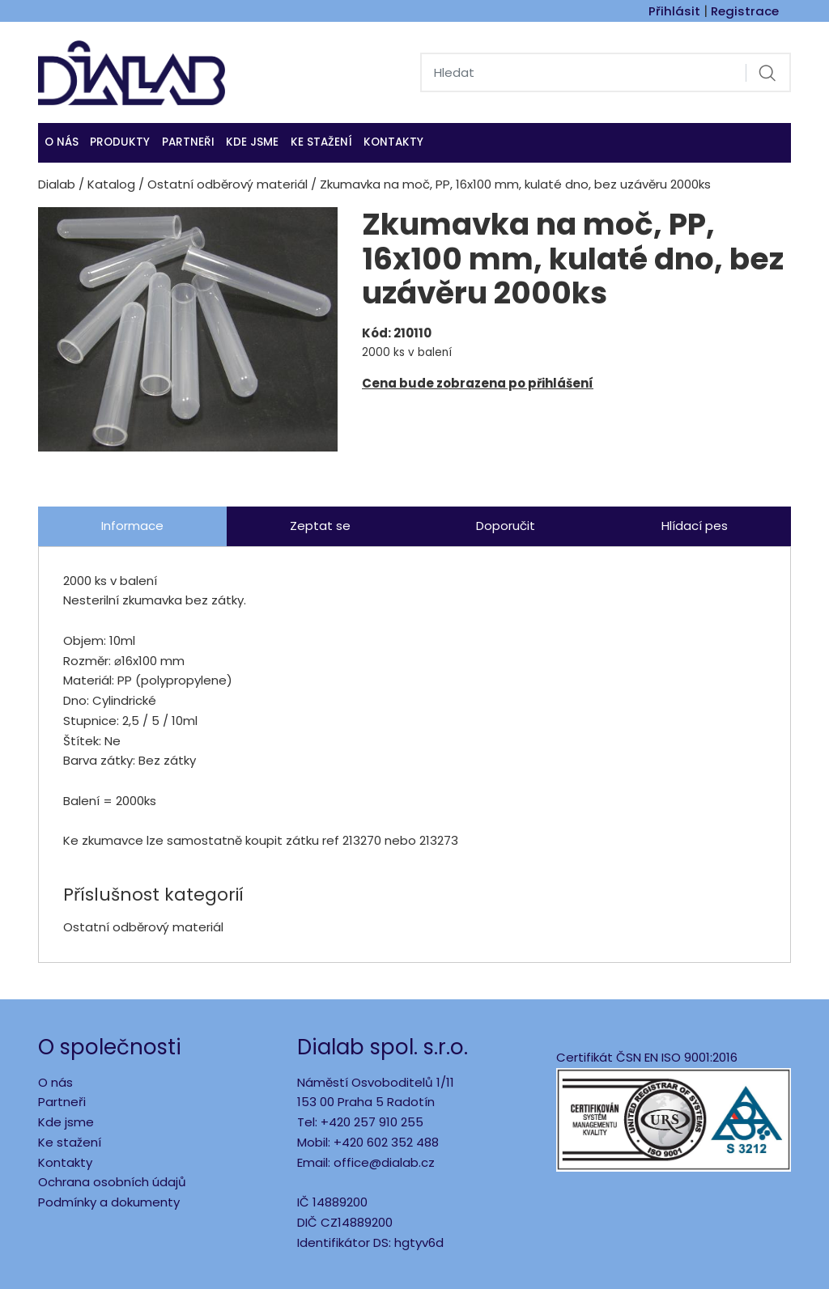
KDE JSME (252, 142)
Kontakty (393, 142)
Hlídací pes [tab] (694, 525)
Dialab (56, 184)
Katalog (111, 184)
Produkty (120, 142)
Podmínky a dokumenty (109, 1202)
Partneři (188, 142)
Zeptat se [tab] (320, 525)
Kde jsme (66, 1121)
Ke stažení (321, 142)
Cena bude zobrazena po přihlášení (477, 383)
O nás (62, 142)
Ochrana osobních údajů (112, 1181)
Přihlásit (674, 10)
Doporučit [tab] (505, 525)
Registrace (745, 10)
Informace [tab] (132, 525)
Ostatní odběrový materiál (227, 184)
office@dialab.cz (384, 1162)
